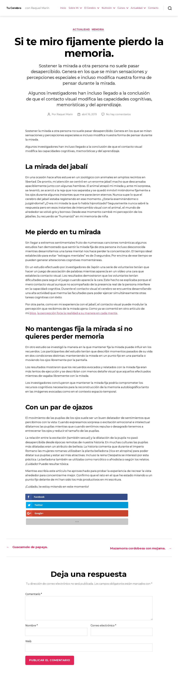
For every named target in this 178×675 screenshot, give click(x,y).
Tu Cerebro (15, 8)
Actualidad (136, 8)
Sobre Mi (73, 8)
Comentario (33, 569)
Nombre (31, 601)
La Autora (52, 666)
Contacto (153, 8)
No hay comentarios (118, 114)
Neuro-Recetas (72, 666)
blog (33, 313)
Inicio (63, 8)
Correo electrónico (103, 601)
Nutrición (107, 8)
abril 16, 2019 (89, 114)
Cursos (121, 8)
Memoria (99, 30)
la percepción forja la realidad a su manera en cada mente (77, 313)
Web (28, 616)
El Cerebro (90, 8)
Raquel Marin (65, 114)
